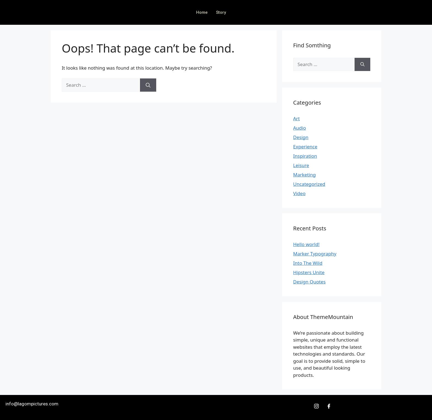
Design (301, 137)
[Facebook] (329, 406)
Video (299, 193)
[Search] (148, 85)
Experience (305, 146)
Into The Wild (307, 263)
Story (221, 12)
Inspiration (305, 156)
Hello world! (306, 244)
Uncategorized (309, 184)
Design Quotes (309, 282)
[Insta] (316, 406)
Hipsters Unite (309, 272)
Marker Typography (314, 253)
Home (202, 12)
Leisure (301, 165)
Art (296, 118)
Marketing (304, 174)
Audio (299, 128)
